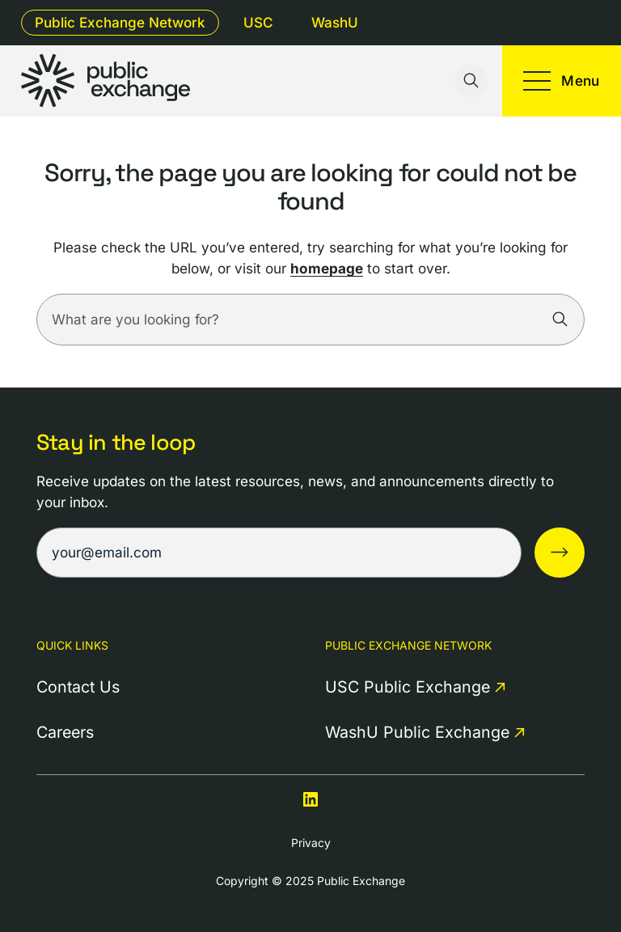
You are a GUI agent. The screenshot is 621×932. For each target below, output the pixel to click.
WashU (334, 22)
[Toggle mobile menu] (561, 80)
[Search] (560, 320)
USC (258, 22)
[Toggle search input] (471, 81)
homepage (326, 268)
